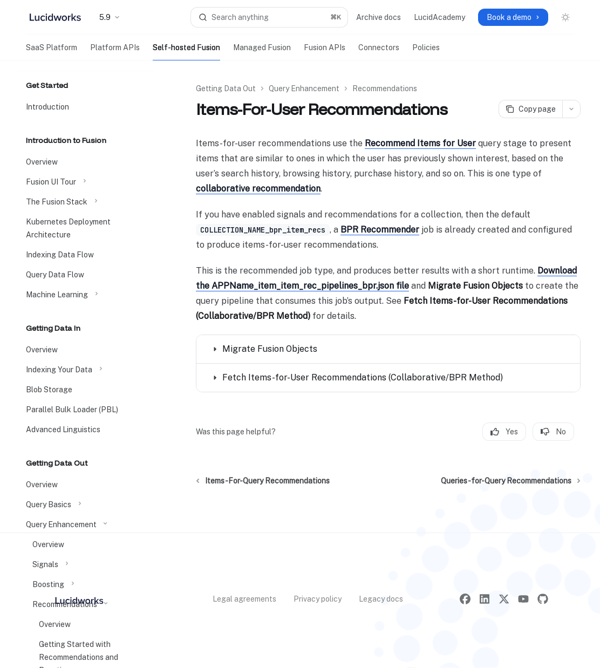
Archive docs (378, 17)
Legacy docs (381, 599)
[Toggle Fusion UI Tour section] (86, 182)
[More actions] (571, 109)
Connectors (378, 51)
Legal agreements (244, 599)
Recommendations (384, 88)
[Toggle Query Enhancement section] (86, 524)
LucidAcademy (439, 17)
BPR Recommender (379, 229)
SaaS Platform (51, 51)
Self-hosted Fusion (186, 51)
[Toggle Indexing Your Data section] (86, 369)
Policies (426, 51)
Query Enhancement (304, 88)
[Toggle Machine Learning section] (86, 294)
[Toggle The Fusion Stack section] (86, 202)
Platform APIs (115, 51)
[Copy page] (530, 109)
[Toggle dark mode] (565, 17)
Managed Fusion (262, 51)
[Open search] (269, 17)
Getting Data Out (226, 88)
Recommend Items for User (420, 143)
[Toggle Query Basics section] (86, 504)
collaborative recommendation (258, 188)
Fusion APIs (324, 51)
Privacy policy (318, 599)
